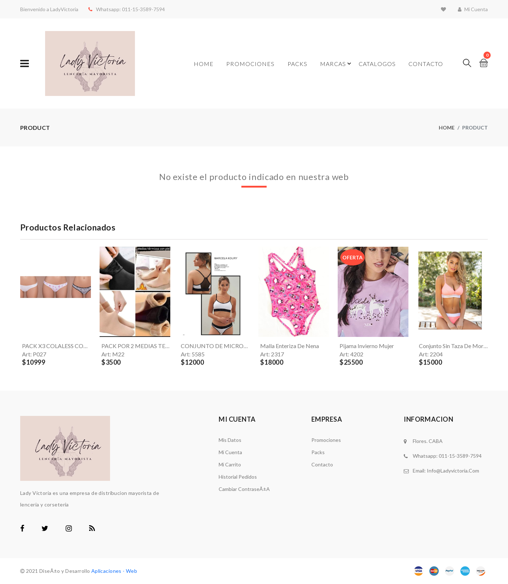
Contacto (425, 63)
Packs (298, 63)
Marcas (333, 63)
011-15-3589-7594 (140, 9)
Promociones (250, 63)
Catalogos (377, 63)
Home (204, 63)
